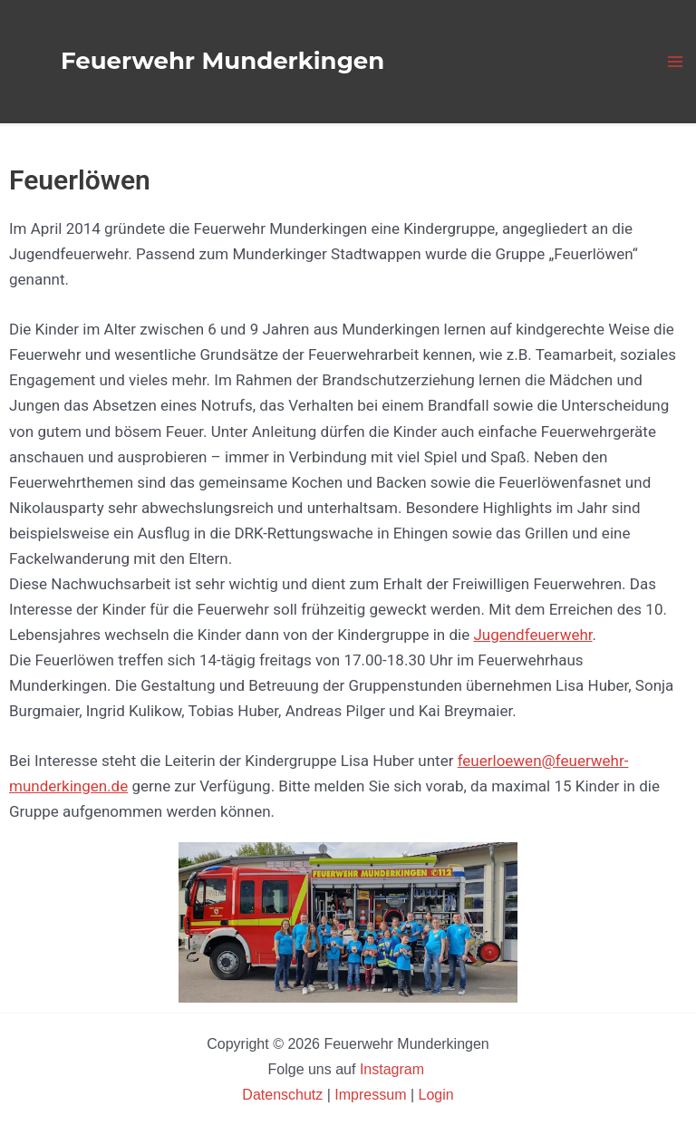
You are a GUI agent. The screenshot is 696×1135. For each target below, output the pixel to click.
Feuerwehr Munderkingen (222, 60)
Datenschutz (284, 1094)
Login (436, 1094)
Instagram (394, 1069)
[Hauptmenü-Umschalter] (676, 61)
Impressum (370, 1094)
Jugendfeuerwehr (532, 635)
